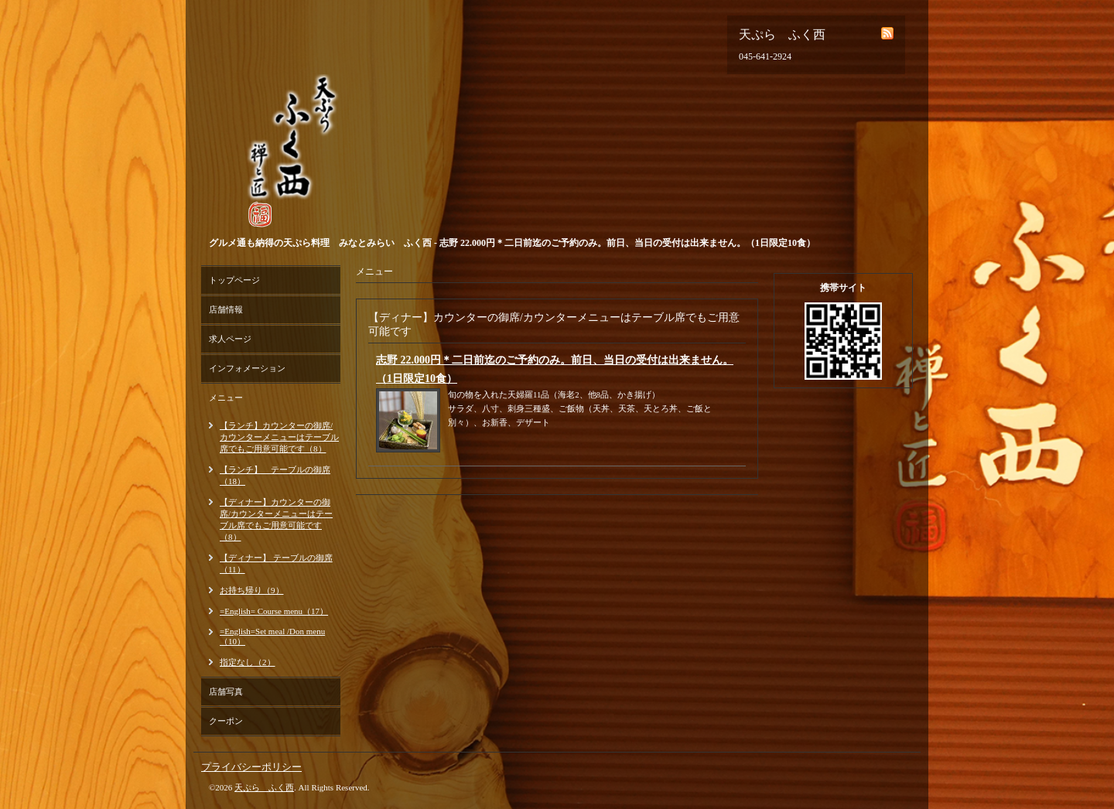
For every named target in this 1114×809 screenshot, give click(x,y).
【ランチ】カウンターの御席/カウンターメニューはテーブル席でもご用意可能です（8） (279, 437)
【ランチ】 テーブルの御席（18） (275, 475)
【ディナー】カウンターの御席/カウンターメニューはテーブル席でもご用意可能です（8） (276, 519)
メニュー (226, 397)
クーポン (226, 720)
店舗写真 (226, 691)
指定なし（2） (247, 662)
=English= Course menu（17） (274, 611)
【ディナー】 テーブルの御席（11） (276, 563)
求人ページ (230, 338)
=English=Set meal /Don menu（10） (272, 636)
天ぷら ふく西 (264, 787)
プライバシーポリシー (251, 767)
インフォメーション (247, 368)
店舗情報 (226, 309)
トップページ (234, 280)
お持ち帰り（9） (252, 590)
